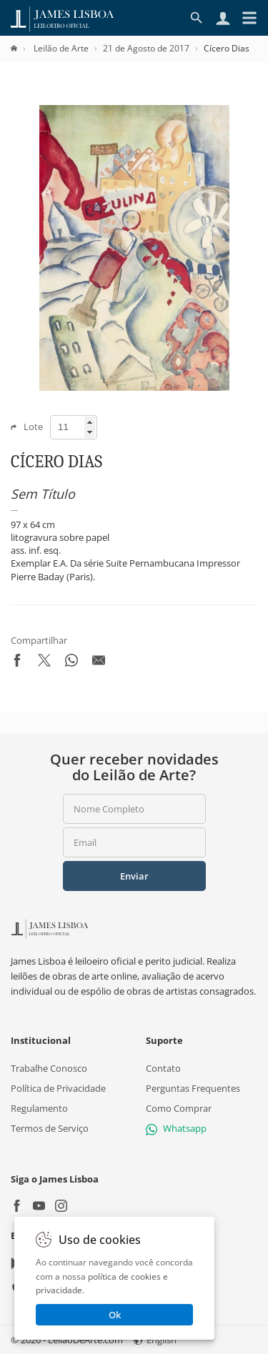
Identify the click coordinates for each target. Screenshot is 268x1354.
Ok (115, 1314)
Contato (163, 1067)
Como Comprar (179, 1108)
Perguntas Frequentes (193, 1088)
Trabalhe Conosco (49, 1067)
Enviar (134, 876)
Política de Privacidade (58, 1088)
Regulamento (39, 1108)
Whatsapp (176, 1128)
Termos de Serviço (50, 1128)
